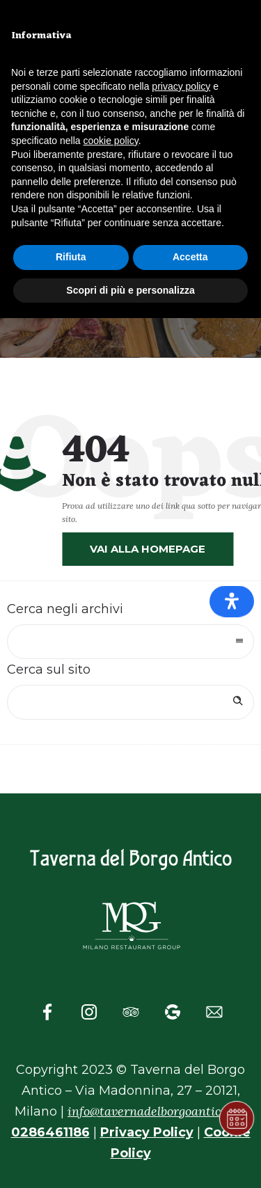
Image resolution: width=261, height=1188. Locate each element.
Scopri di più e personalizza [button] (130, 290)
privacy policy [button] (181, 86)
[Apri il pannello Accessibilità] (231, 601)
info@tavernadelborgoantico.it (153, 1111)
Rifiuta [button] (71, 256)
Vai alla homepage (147, 548)
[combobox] (130, 641)
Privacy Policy (146, 1132)
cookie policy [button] (111, 140)
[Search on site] (130, 702)
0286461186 (50, 1132)
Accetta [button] (190, 256)
